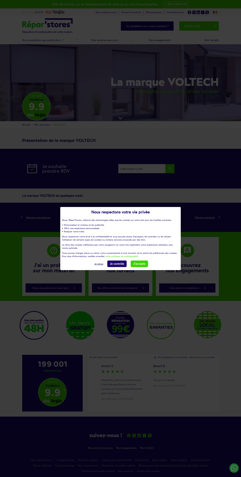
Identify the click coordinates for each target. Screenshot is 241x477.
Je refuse (98, 264)
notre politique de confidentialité (121, 256)
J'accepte (139, 263)
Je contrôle (117, 263)
